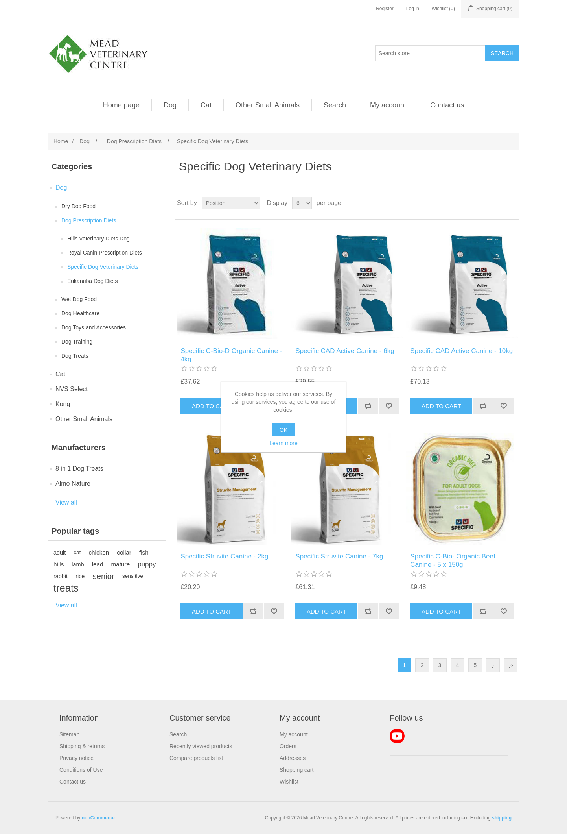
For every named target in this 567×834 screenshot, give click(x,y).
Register (385, 8)
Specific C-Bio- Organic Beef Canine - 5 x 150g (452, 560)
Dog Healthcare (80, 313)
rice (80, 576)
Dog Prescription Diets (88, 220)
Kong (62, 404)
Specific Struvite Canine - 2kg (224, 556)
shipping (502, 818)
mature (120, 564)
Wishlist (289, 782)
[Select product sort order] (231, 203)
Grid (498, 203)
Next (493, 665)
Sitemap (69, 734)
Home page (121, 105)
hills (58, 564)
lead (97, 564)
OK (283, 430)
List (512, 203)
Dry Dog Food (78, 206)
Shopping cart (296, 770)
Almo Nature (72, 483)
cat (77, 552)
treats (66, 588)
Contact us (447, 105)
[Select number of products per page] (302, 203)
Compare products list (196, 758)
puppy (147, 564)
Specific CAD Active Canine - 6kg (344, 351)
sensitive (132, 576)
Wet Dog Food (79, 299)
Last (510, 665)
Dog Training (76, 341)
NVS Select (71, 389)
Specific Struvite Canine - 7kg (339, 556)
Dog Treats (74, 356)
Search (335, 105)
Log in (412, 8)
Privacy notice (76, 758)
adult (59, 552)
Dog (170, 105)
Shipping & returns (82, 746)
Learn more (283, 443)
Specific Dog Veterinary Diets (102, 267)
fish (144, 552)
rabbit (60, 576)
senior (103, 576)
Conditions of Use (81, 770)
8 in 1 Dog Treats (79, 468)
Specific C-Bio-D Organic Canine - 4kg (231, 354)
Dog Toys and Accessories (93, 327)
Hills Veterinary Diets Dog (98, 238)
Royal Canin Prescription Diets (104, 253)
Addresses (293, 758)
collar (124, 552)
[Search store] (430, 53)
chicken (98, 552)
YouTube (397, 736)
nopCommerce (98, 818)
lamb (78, 564)
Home (60, 141)
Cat (206, 105)
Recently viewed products (200, 746)
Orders (288, 746)
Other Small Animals (268, 105)
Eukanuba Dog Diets (92, 281)
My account (388, 105)
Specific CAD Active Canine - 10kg (461, 351)
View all (66, 502)
